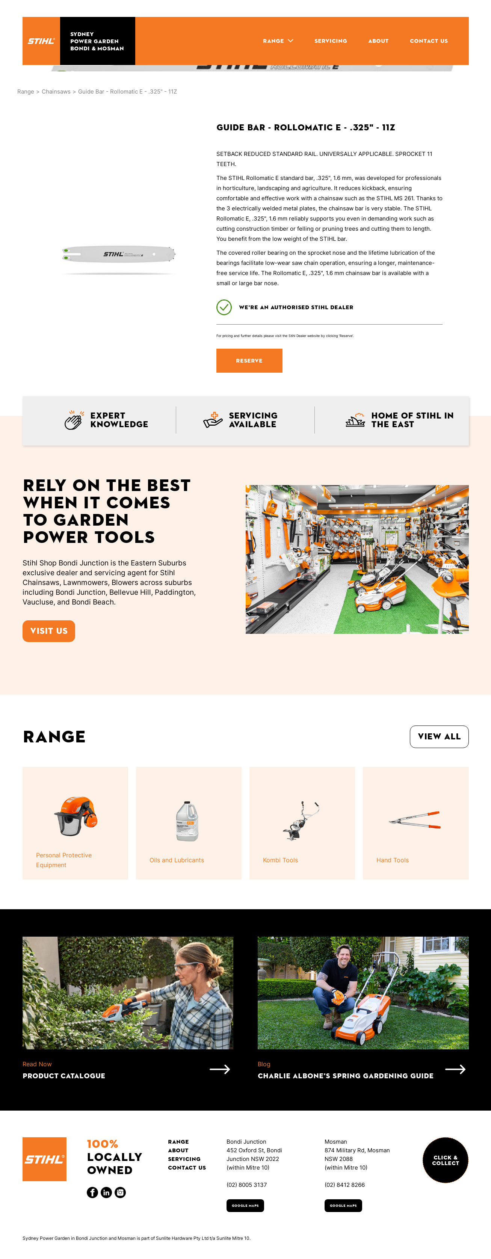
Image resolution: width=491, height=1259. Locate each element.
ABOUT (378, 40)
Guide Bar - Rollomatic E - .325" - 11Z (127, 91)
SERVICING (330, 40)
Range (25, 91)
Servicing (184, 1158)
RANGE (273, 40)
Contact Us (187, 1167)
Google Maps (245, 1205)
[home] (41, 41)
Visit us (49, 631)
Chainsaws (56, 91)
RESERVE (249, 360)
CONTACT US (429, 40)
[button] (278, 40)
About (178, 1150)
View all (439, 736)
